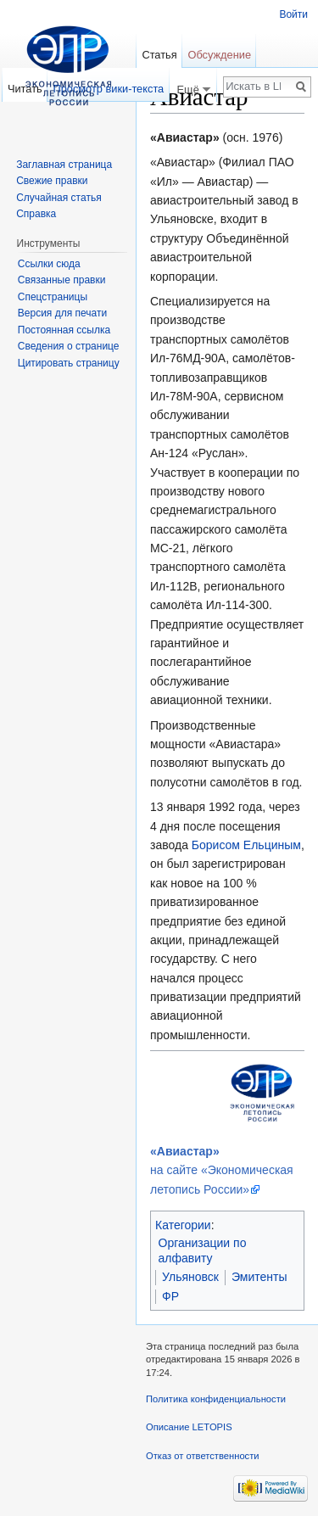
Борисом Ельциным (246, 845)
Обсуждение (219, 54)
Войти (293, 14)
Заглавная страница (64, 165)
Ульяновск (190, 1277)
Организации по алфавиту (203, 1250)
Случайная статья (58, 198)
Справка (36, 214)
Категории (183, 1225)
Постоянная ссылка (64, 330)
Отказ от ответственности (202, 1456)
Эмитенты (259, 1277)
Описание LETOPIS (189, 1427)
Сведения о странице (69, 346)
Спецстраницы (52, 297)
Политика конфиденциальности (216, 1399)
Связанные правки (62, 280)
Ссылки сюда (49, 264)
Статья (159, 54)
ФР (170, 1296)
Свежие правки (51, 181)
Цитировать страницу (69, 363)
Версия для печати (62, 313)
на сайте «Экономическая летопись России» (221, 1170)
